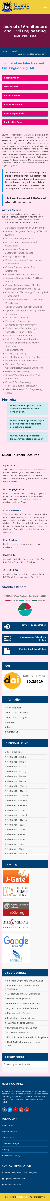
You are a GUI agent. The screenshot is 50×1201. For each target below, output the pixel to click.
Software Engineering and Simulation (24, 981)
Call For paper (13, 707)
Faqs (8, 727)
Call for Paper (8, 1138)
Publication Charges (16, 717)
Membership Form (12, 1185)
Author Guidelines (9, 1132)
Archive (10, 722)
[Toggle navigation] (45, 7)
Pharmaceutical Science (18, 1013)
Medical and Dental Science (20, 1018)
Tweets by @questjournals (17, 1064)
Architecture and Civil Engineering (22, 994)
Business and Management (19, 1023)
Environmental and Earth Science (22, 1003)
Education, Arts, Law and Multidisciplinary (26, 1037)
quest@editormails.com (35, 54)
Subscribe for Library (11, 1155)
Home (4, 51)
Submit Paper (7, 1126)
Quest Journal (22, 1197)
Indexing (5, 1150)
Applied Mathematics (16, 1032)
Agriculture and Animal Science (21, 1008)
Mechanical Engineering (17, 998)
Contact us (11, 732)
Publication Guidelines (17, 712)
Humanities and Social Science (21, 1028)
